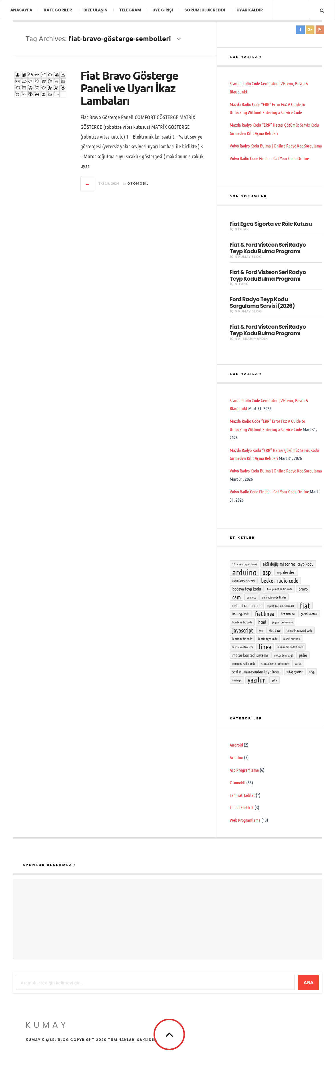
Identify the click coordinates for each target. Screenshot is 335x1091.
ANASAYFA (21, 10)
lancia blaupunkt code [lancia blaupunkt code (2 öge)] (299, 630)
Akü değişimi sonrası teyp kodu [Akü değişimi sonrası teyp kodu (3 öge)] (288, 564)
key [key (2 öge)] (261, 630)
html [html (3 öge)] (262, 622)
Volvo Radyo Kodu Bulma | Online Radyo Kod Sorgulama (276, 145)
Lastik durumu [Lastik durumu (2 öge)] (291, 638)
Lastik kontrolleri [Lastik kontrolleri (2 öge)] (242, 647)
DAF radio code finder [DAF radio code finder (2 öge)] (274, 597)
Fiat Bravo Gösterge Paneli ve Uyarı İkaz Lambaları (129, 88)
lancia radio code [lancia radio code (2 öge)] (242, 638)
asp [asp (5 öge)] (267, 572)
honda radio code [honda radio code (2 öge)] (242, 622)
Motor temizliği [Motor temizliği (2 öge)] (283, 655)
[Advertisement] (167, 919)
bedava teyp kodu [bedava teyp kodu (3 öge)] (246, 588)
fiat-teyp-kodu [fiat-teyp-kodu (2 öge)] (240, 613)
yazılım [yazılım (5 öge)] (257, 680)
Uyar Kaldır (250, 10)
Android (236, 744)
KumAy (47, 1025)
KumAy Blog (250, 256)
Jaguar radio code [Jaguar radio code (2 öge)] (282, 622)
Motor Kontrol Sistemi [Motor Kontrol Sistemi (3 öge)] (250, 655)
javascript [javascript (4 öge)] (242, 630)
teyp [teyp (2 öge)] (311, 671)
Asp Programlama (244, 770)
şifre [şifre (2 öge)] (274, 680)
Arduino (236, 757)
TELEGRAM (130, 10)
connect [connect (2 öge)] (251, 597)
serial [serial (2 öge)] (298, 663)
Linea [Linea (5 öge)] (265, 647)
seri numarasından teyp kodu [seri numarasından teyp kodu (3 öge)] (256, 671)
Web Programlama (245, 820)
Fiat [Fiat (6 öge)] (305, 605)
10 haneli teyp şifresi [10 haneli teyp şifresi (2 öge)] (244, 564)
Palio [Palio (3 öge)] (303, 655)
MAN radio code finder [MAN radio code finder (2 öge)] (290, 647)
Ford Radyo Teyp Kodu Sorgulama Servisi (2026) (262, 303)
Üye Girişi (162, 10)
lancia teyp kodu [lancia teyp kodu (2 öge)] (267, 638)
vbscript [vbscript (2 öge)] (237, 680)
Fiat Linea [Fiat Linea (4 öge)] (265, 613)
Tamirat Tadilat (242, 795)
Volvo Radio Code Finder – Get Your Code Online (269, 158)
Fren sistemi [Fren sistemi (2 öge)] (287, 613)
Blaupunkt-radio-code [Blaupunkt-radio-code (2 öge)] (279, 589)
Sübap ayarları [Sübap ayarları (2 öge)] (294, 671)
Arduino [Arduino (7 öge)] (244, 572)
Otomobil (138, 183)
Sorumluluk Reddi (204, 10)
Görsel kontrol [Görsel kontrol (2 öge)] (309, 613)
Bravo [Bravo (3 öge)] (303, 588)
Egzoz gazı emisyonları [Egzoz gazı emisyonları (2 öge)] (280, 605)
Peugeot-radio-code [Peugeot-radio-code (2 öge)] (243, 663)
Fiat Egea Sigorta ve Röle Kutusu (271, 224)
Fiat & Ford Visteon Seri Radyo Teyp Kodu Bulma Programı (268, 248)
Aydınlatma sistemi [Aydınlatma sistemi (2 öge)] (243, 580)
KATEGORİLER (58, 10)
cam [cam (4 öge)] (236, 597)
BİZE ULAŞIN (95, 10)
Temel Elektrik (242, 807)
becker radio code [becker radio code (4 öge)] (279, 580)
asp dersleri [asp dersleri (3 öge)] (286, 572)
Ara (309, 982)
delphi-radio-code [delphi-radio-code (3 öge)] (246, 605)
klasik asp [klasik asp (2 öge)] (274, 630)
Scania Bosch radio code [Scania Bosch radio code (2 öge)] (275, 663)
